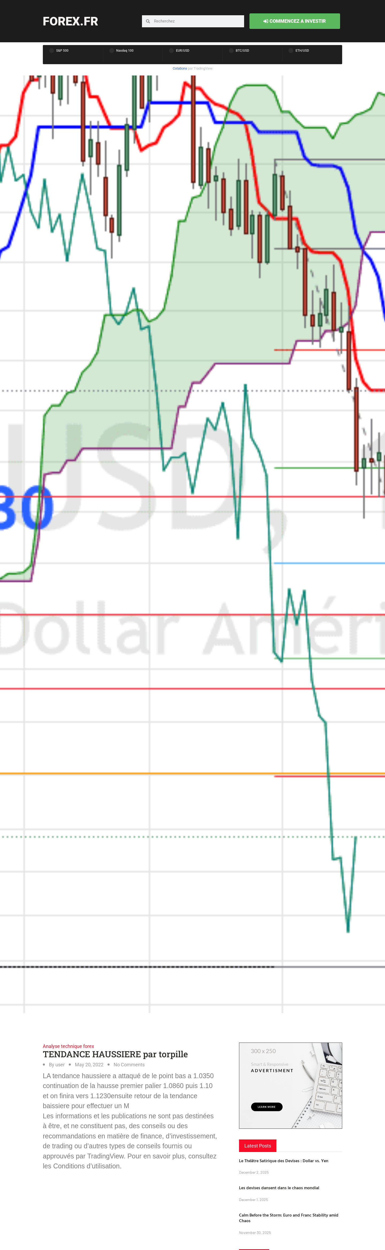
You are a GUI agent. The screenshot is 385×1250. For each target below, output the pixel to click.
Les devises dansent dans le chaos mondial (279, 1187)
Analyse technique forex (68, 1046)
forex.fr (70, 21)
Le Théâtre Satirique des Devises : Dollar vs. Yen (283, 1160)
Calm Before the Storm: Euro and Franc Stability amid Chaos (288, 1218)
